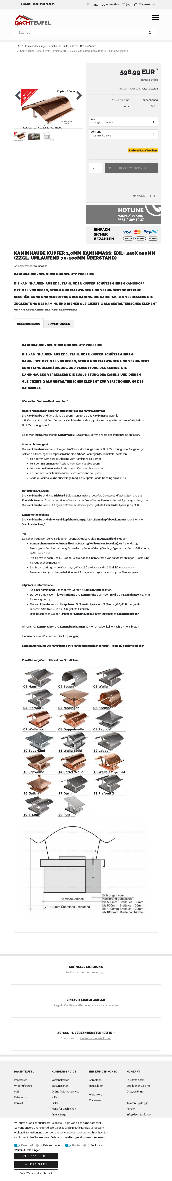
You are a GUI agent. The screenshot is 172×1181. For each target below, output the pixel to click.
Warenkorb (95, 1094)
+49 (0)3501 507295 (43, 3)
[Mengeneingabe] (93, 168)
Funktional (97, 1145)
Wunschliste (144, 195)
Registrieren (96, 1085)
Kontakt (18, 1103)
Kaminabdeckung (34, 46)
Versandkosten (149, 88)
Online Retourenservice (65, 1091)
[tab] (29, 324)
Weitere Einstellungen (27, 1150)
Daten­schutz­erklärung (64, 1137)
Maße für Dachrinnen (64, 1108)
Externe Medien (52, 1145)
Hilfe (54, 1097)
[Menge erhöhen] (99, 165)
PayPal (76, 1145)
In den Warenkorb (127, 168)
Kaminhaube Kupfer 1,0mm (62, 46)
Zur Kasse (95, 1100)
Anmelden (95, 1080)
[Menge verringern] (99, 170)
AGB (16, 1091)
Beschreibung (28, 323)
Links (55, 1103)
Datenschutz (21, 1097)
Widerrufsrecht (23, 1085)
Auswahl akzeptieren (36, 1172)
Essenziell (27, 1145)
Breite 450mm (88, 46)
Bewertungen (58, 323)
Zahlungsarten (60, 1085)
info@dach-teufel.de (139, 1114)
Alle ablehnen (36, 1164)
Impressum (20, 1080)
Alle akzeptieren (36, 1156)
